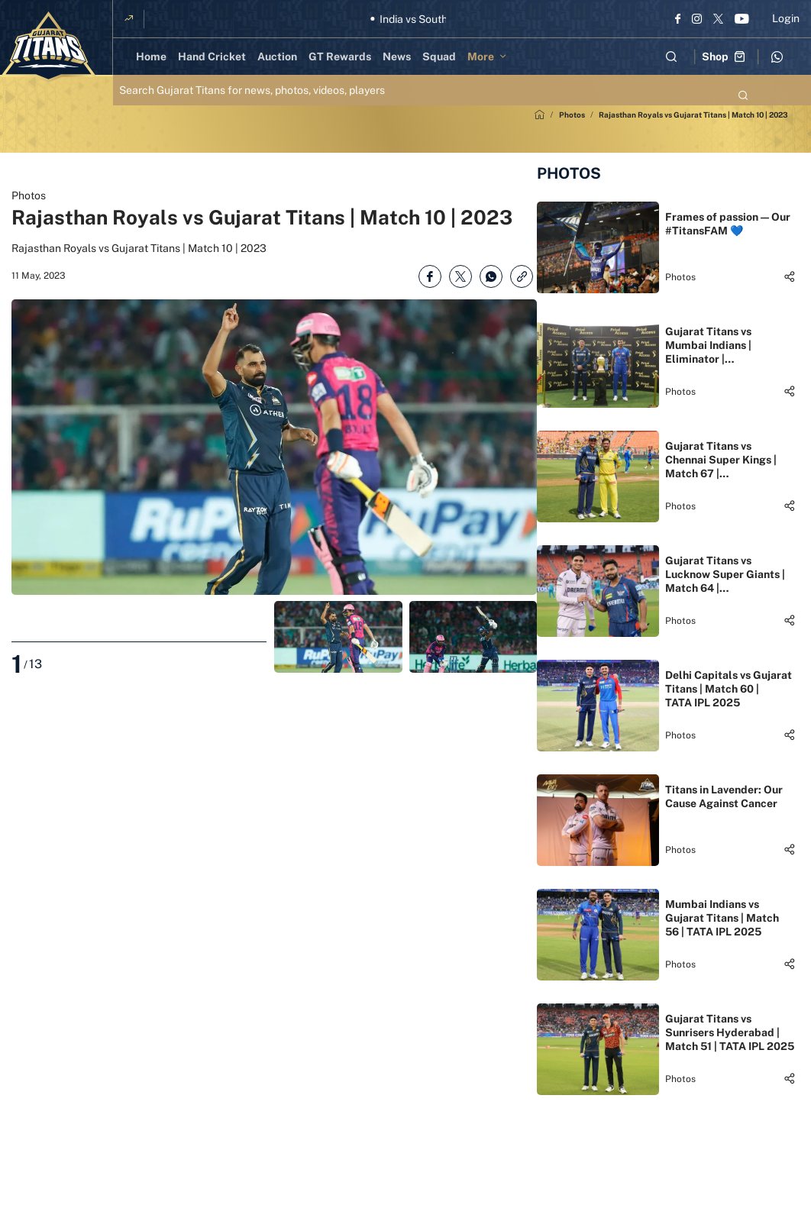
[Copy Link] (521, 276)
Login (786, 18)
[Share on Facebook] (429, 276)
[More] (489, 56)
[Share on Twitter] (460, 276)
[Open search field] (671, 56)
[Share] (789, 276)
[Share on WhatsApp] (491, 276)
